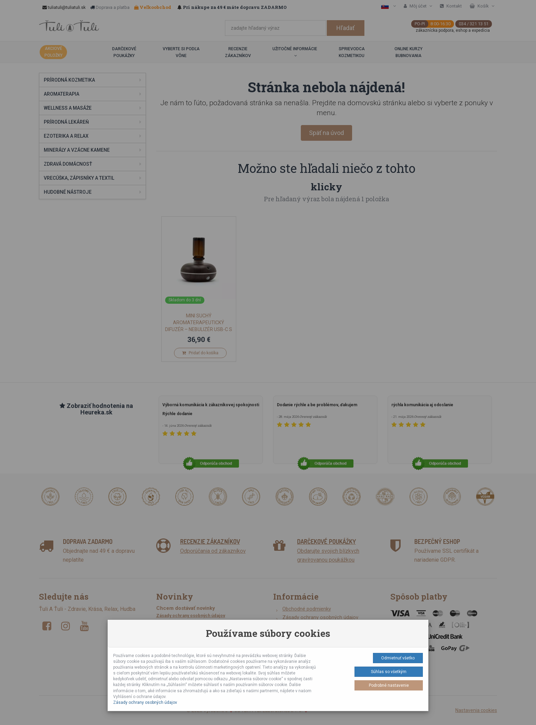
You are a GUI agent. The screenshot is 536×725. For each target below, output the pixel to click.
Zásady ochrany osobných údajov (145, 702)
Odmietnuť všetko (398, 658)
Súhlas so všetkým (388, 671)
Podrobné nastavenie (389, 685)
